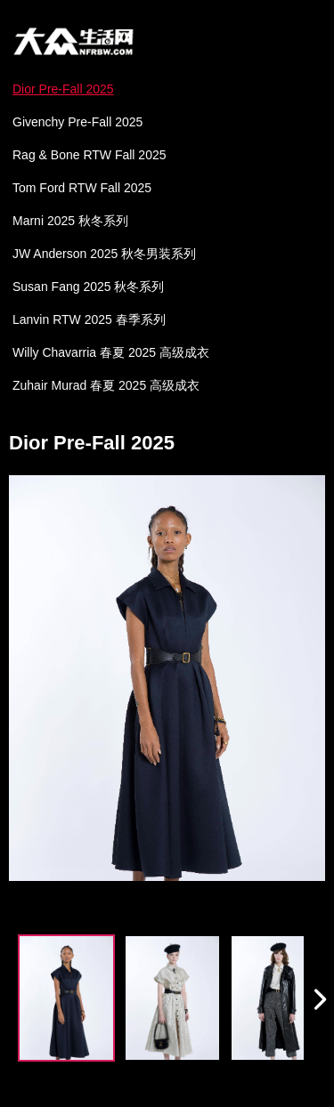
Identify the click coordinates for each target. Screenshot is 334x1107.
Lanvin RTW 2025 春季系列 (89, 319)
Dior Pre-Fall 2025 (63, 89)
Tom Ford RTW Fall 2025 (81, 188)
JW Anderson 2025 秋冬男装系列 (104, 253)
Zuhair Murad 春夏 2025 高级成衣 (106, 385)
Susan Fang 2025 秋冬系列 (88, 286)
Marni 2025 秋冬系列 (70, 221)
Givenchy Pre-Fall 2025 (77, 122)
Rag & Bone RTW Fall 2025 (89, 155)
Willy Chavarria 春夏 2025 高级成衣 (110, 352)
